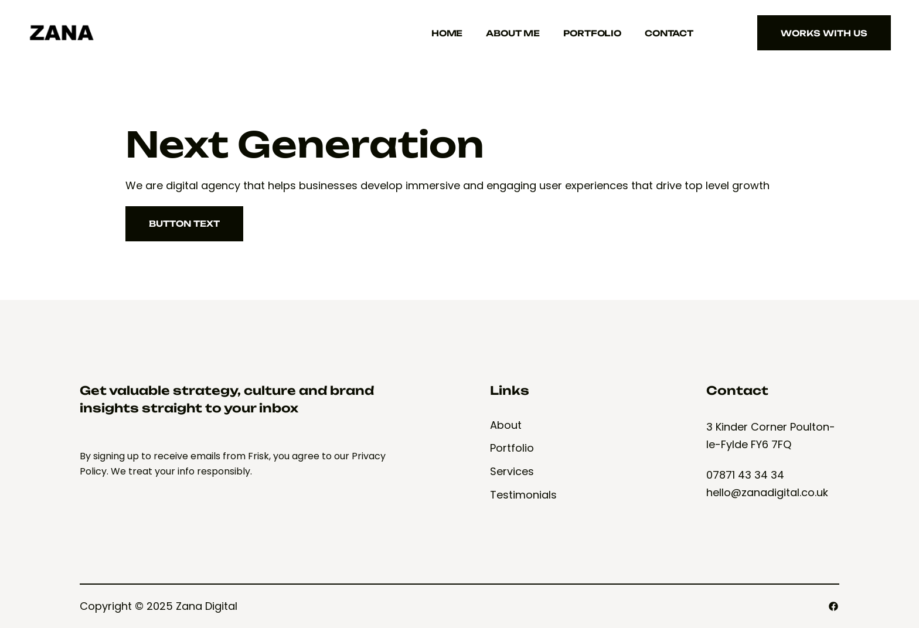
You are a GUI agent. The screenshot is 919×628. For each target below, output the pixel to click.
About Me (513, 33)
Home (446, 33)
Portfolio (592, 33)
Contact (669, 33)
